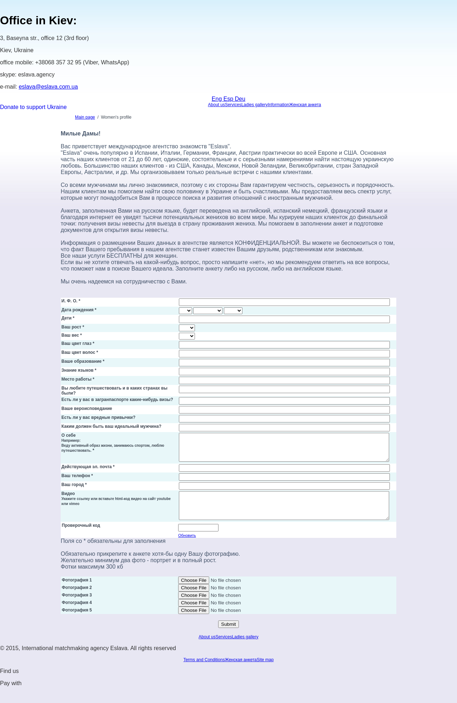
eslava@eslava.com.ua (48, 87)
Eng (218, 99)
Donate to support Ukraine (33, 107)
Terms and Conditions (204, 670)
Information (278, 104)
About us (216, 104)
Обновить (187, 546)
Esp (229, 99)
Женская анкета (305, 104)
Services (233, 104)
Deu (240, 99)
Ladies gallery (254, 104)
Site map (265, 670)
